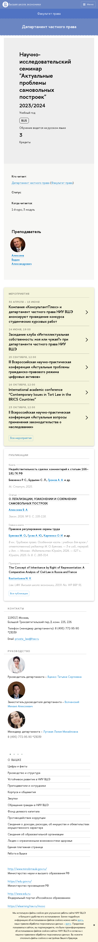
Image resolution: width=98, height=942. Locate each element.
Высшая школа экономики (25, 4)
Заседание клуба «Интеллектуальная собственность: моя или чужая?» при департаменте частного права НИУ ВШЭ (39, 342)
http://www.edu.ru (19, 894)
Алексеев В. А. (18, 510)
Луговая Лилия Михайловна (60, 731)
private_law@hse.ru (27, 639)
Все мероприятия (21, 438)
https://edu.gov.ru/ (20, 881)
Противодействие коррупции (27, 818)
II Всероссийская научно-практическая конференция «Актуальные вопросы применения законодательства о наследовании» (39, 419)
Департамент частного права (49, 26)
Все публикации (19, 593)
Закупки (13, 798)
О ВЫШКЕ (14, 760)
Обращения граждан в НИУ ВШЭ (28, 805)
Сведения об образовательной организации (36, 834)
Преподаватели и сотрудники (27, 785)
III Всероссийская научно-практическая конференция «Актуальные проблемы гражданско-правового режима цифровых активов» (40, 369)
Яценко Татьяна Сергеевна (64, 677)
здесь (80, 920)
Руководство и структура (24, 772)
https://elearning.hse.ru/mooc (26, 906)
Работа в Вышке (17, 853)
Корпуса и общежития (22, 792)
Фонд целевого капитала (24, 811)
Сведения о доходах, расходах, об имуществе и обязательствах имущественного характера (48, 825)
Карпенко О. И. (53, 535)
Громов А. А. (56, 480)
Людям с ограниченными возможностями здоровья (40, 840)
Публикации (18, 455)
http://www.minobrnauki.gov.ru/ (27, 869)
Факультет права (49, 13)
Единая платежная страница (25, 847)
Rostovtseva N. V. (20, 578)
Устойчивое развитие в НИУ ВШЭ (29, 779)
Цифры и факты (17, 766)
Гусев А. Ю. (35, 535)
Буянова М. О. (17, 535)
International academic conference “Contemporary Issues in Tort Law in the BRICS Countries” (40, 394)
